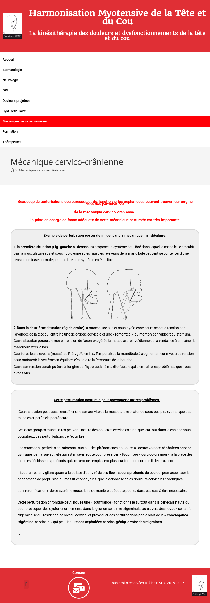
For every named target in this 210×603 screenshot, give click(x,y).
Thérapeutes (12, 142)
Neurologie (11, 80)
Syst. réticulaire (14, 111)
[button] (26, 584)
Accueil (8, 59)
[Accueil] (12, 170)
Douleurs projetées (16, 101)
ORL (6, 90)
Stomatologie (12, 70)
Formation (10, 131)
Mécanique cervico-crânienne (25, 121)
